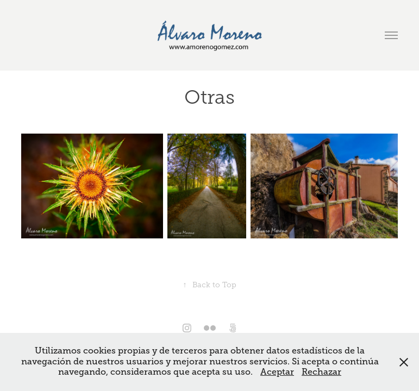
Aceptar (277, 372)
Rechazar (321, 372)
